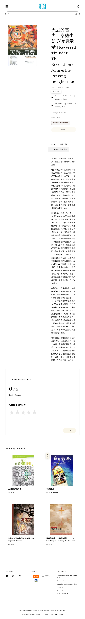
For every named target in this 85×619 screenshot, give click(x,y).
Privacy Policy (39, 614)
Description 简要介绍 (58, 145)
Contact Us (61, 581)
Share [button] (54, 136)
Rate (69, 430)
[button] (6, 6)
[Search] (75, 14)
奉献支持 (60, 591)
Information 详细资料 (58, 150)
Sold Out (63, 130)
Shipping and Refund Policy (67, 584)
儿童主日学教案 (62, 594)
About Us (60, 587)
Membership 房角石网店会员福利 (67, 577)
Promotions (56, 118)
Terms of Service (27, 614)
